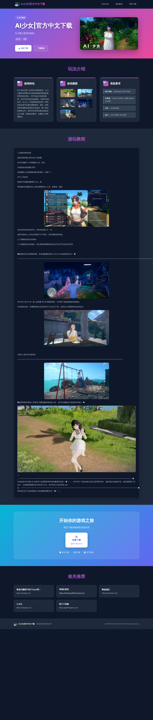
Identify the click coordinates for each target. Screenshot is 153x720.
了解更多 (41, 48)
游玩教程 (119, 4)
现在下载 (132, 4)
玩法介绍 (105, 4)
